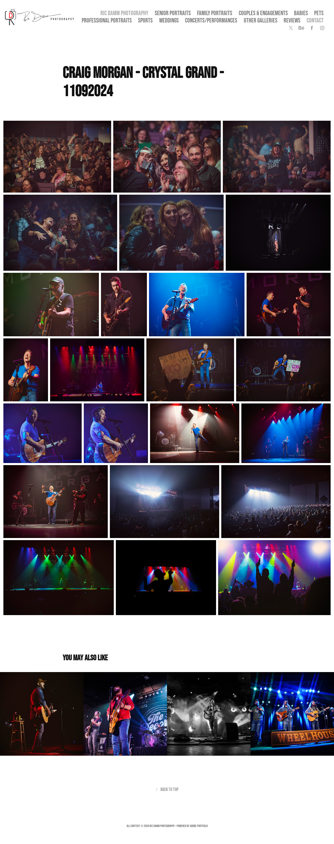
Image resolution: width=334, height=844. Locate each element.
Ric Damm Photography (124, 12)
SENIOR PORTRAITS (173, 12)
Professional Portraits (107, 20)
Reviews (292, 20)
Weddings (169, 20)
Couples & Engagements (263, 12)
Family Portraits (214, 12)
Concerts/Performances (211, 20)
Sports (145, 20)
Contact (315, 20)
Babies (301, 12)
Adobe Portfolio (199, 826)
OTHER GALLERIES (260, 20)
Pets (319, 12)
